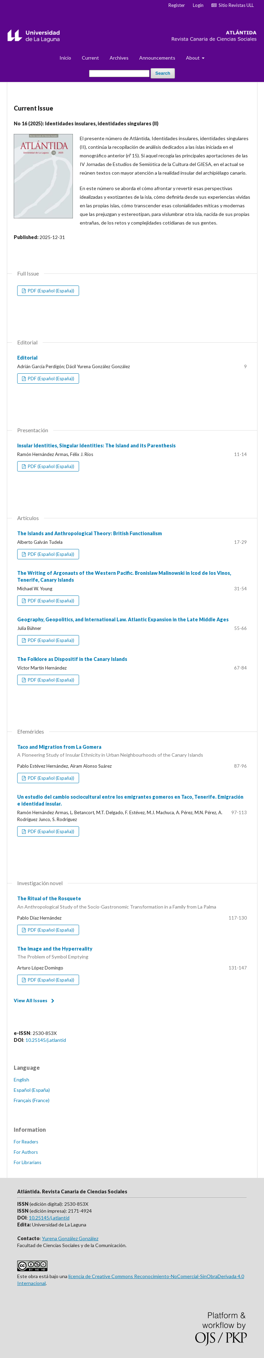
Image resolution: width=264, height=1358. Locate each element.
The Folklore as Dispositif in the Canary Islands (72, 659)
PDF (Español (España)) (50, 290)
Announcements (157, 58)
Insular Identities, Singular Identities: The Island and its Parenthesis (96, 445)
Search (162, 73)
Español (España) (32, 1090)
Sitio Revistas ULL (232, 5)
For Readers (26, 1141)
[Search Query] (119, 73)
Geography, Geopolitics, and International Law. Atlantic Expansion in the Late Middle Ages (123, 619)
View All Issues (30, 1000)
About (193, 58)
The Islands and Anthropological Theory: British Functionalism (89, 533)
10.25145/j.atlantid (45, 1040)
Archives (119, 58)
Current (90, 58)
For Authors (26, 1152)
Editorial (27, 358)
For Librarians (27, 1162)
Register (176, 5)
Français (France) (32, 1100)
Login (198, 5)
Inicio (65, 58)
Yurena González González (70, 1238)
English (21, 1079)
